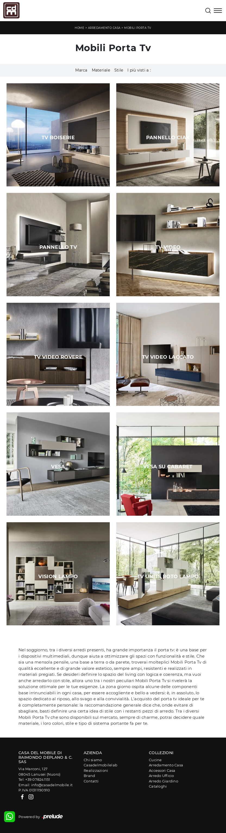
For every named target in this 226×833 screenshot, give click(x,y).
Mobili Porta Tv (137, 28)
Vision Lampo (58, 577)
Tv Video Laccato (168, 357)
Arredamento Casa (104, 28)
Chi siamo (93, 760)
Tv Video (168, 247)
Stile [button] (118, 70)
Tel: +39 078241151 (34, 779)
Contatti (91, 781)
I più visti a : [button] (139, 70)
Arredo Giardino (163, 781)
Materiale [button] (101, 70)
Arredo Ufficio (161, 775)
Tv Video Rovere (58, 357)
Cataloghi (158, 786)
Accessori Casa (162, 770)
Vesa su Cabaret (167, 467)
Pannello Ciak (168, 138)
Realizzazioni (96, 770)
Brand (89, 775)
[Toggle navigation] (218, 11)
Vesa (58, 467)
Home (79, 28)
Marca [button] (81, 70)
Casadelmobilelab (100, 765)
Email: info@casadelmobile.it (45, 785)
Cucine (155, 760)
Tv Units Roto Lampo (168, 577)
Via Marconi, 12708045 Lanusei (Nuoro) (39, 771)
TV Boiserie (58, 138)
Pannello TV (58, 247)
